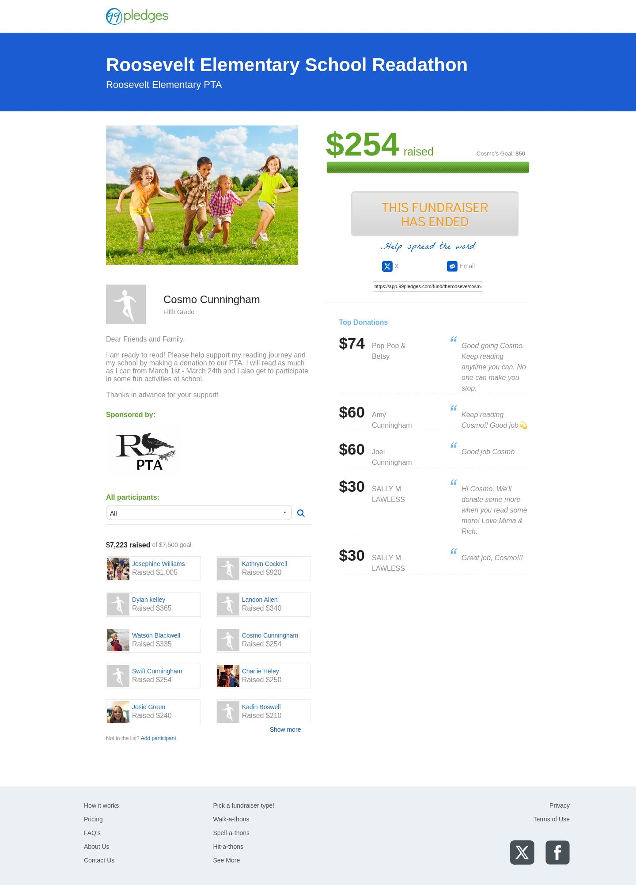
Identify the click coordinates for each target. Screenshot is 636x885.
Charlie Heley (260, 671)
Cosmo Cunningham (270, 635)
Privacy (559, 805)
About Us (97, 846)
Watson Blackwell (156, 635)
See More (226, 860)
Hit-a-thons (228, 846)
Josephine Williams (158, 563)
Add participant (158, 738)
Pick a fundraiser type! (244, 805)
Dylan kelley (148, 599)
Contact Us (99, 860)
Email (461, 266)
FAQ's (92, 832)
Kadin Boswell (261, 706)
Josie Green (148, 706)
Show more (285, 729)
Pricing (93, 819)
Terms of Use (552, 819)
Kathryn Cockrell (265, 563)
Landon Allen (260, 599)
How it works (101, 805)
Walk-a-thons (231, 819)
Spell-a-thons (231, 832)
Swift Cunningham (157, 671)
